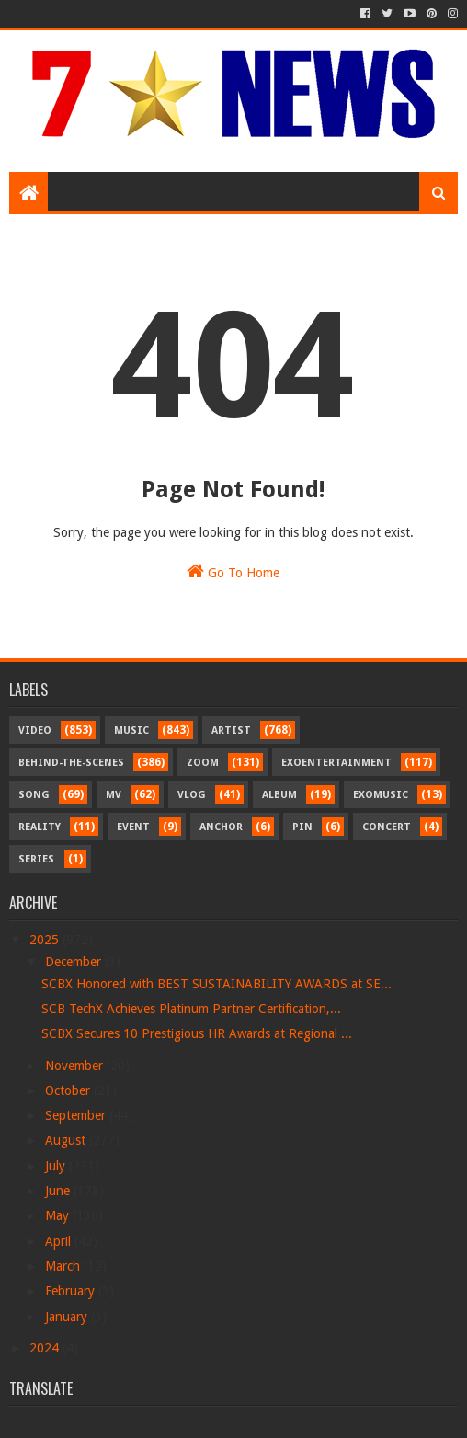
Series (36, 859)
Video (34, 730)
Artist (231, 730)
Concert (386, 827)
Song (34, 795)
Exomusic (380, 795)
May (59, 1215)
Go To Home (233, 571)
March (64, 1266)
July (57, 1165)
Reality (39, 827)
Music (131, 730)
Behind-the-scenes (71, 763)
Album (279, 795)
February (71, 1291)
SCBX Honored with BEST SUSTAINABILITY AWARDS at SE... (216, 983)
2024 (46, 1348)
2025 (46, 939)
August (67, 1140)
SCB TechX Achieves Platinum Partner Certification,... (191, 1008)
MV (113, 795)
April (59, 1241)
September (77, 1115)
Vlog (191, 795)
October (69, 1090)
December (75, 961)
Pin (302, 827)
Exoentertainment (336, 763)
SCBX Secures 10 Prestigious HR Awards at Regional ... (196, 1033)
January (68, 1316)
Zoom (203, 763)
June (59, 1190)
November (76, 1065)
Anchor (221, 827)
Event (133, 827)
